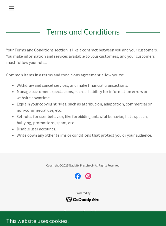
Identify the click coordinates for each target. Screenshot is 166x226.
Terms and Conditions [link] (83, 212)
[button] (17, 8)
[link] (78, 176)
